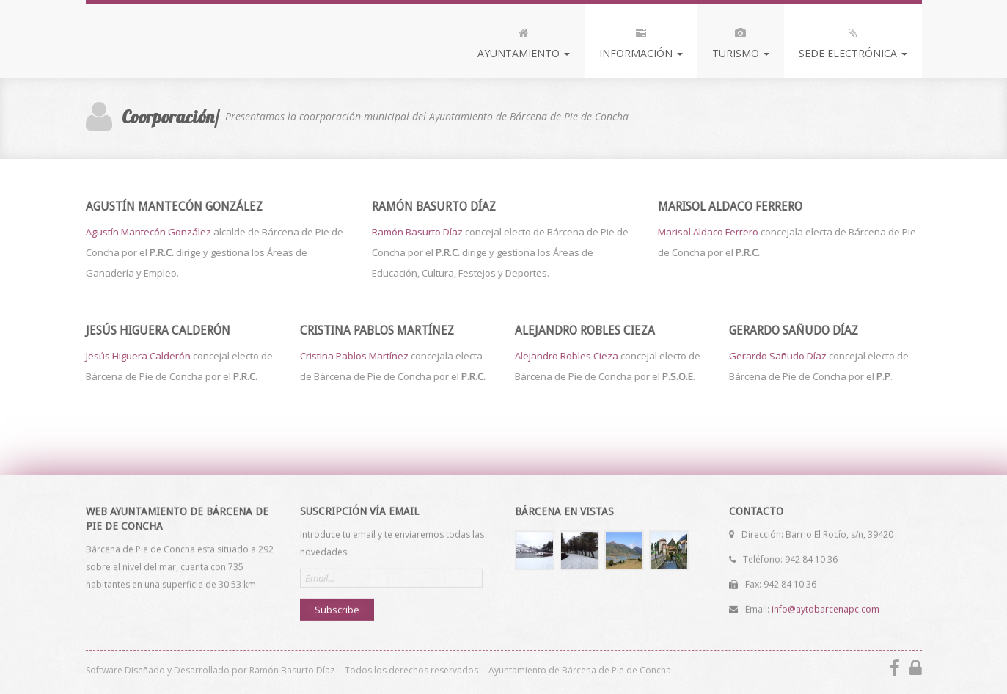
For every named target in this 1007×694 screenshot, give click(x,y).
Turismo (740, 40)
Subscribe (337, 609)
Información (641, 40)
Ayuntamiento (523, 40)
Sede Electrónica (853, 40)
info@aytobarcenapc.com (825, 608)
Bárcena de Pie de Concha (194, 39)
